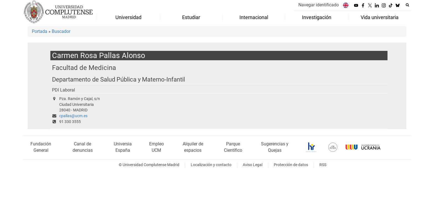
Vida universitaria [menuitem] (380, 17)
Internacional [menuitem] (253, 17)
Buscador (61, 31)
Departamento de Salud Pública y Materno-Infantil (118, 79)
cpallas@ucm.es (73, 116)
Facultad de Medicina (84, 68)
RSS (322, 165)
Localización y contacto (211, 165)
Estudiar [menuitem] (191, 17)
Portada (39, 31)
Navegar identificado (318, 4)
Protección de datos (291, 165)
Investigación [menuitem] (316, 17)
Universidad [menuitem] (128, 17)
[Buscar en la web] (407, 5)
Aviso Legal (252, 165)
